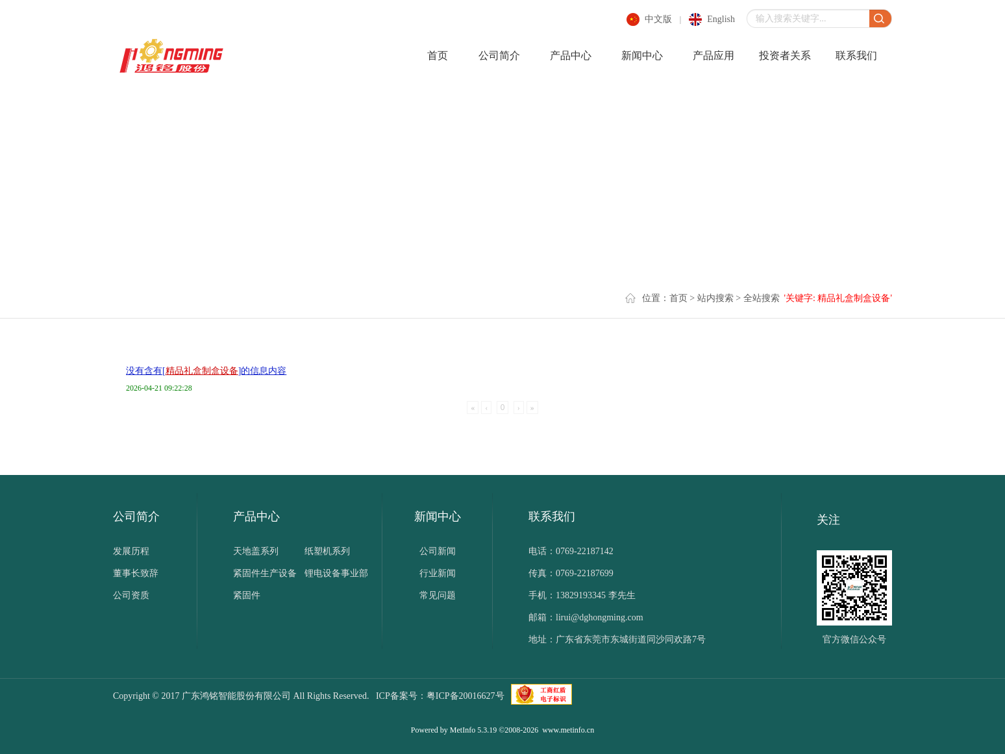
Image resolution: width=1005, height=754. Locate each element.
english (721, 19)
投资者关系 (785, 55)
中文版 (658, 19)
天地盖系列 (256, 551)
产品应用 (713, 55)
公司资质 (131, 595)
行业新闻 (437, 573)
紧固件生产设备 (265, 573)
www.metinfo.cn (568, 730)
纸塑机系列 (327, 551)
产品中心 (570, 55)
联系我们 (856, 55)
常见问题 (437, 595)
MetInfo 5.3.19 (473, 730)
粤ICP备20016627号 (465, 696)
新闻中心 (642, 55)
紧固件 (246, 595)
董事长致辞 (135, 573)
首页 (437, 55)
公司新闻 (437, 551)
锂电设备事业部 (336, 573)
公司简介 (499, 55)
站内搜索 (715, 298)
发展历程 (131, 551)
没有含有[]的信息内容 (206, 371)
